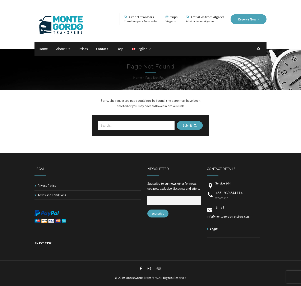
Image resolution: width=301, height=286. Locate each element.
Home (43, 49)
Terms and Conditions (52, 195)
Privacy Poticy (47, 186)
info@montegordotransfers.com (228, 217)
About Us (63, 49)
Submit (190, 125)
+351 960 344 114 (237, 195)
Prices (83, 49)
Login (214, 229)
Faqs (119, 49)
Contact (102, 49)
